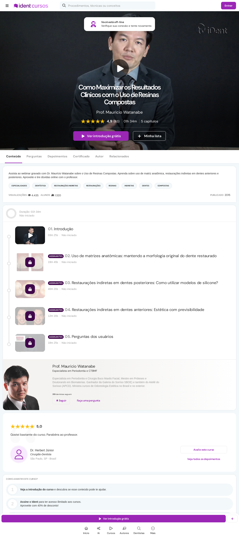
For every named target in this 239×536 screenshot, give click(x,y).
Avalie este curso (203, 449)
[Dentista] (139, 530)
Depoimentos (57, 156)
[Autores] (124, 530)
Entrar (228, 5)
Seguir (61, 400)
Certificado (81, 156)
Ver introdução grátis (101, 136)
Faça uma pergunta (88, 400)
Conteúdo (13, 156)
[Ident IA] (99, 530)
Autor (99, 156)
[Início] (86, 530)
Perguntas (34, 156)
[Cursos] (111, 530)
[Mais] (153, 530)
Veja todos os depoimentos (203, 459)
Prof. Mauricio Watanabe (73, 366)
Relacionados (119, 156)
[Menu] (7, 6)
